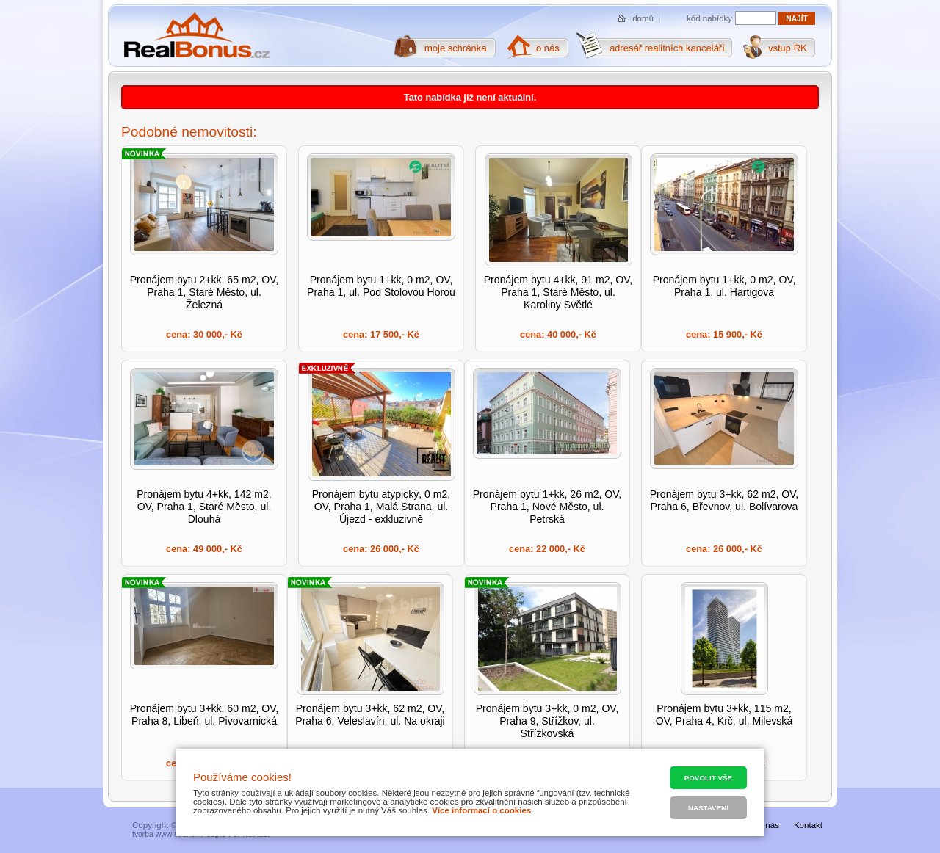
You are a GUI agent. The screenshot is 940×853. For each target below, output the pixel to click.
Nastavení (708, 808)
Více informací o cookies (481, 810)
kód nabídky (709, 18)
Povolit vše (708, 778)
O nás (767, 825)
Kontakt (808, 825)
